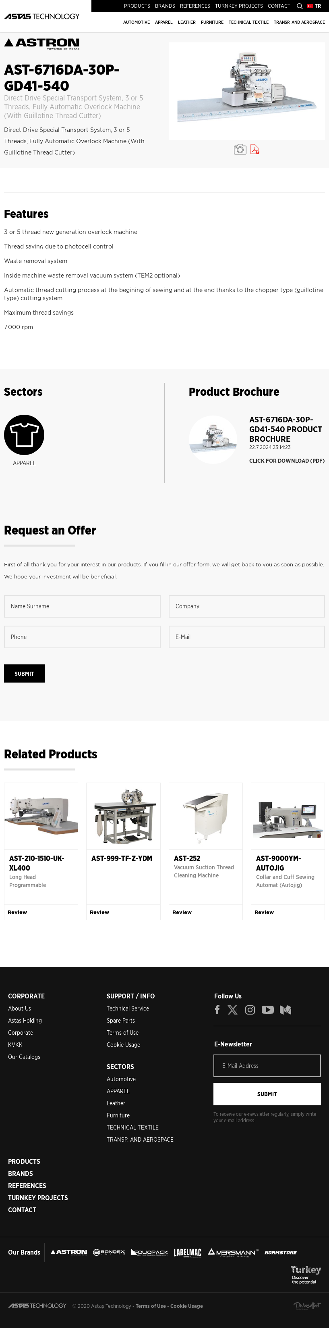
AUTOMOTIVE (136, 22)
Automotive (121, 1079)
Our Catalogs (24, 1057)
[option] (247, 91)
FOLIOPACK (149, 1252)
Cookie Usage (123, 1045)
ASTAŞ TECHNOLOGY (41, 16)
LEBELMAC (188, 1252)
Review (17, 912)
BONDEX (109, 1252)
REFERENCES (195, 6)
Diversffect (307, 1306)
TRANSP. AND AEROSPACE (299, 22)
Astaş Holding (25, 1020)
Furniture (118, 1115)
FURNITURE (212, 22)
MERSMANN (233, 1252)
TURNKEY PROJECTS (239, 6)
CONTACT (279, 6)
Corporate (20, 1032)
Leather (116, 1103)
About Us (19, 1008)
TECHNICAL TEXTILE (249, 22)
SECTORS (120, 1067)
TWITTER (233, 1010)
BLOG (285, 1010)
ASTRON (69, 1252)
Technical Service (128, 1008)
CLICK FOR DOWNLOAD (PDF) (287, 460)
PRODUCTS (137, 6)
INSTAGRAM (250, 1010)
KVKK (15, 1045)
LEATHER (187, 22)
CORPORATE (26, 996)
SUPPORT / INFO (131, 996)
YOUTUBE (268, 1010)
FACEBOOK (217, 1010)
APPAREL (164, 22)
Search (300, 6)
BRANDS (165, 6)
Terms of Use (123, 1032)
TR (318, 6)
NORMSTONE (281, 1252)
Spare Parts (121, 1020)
